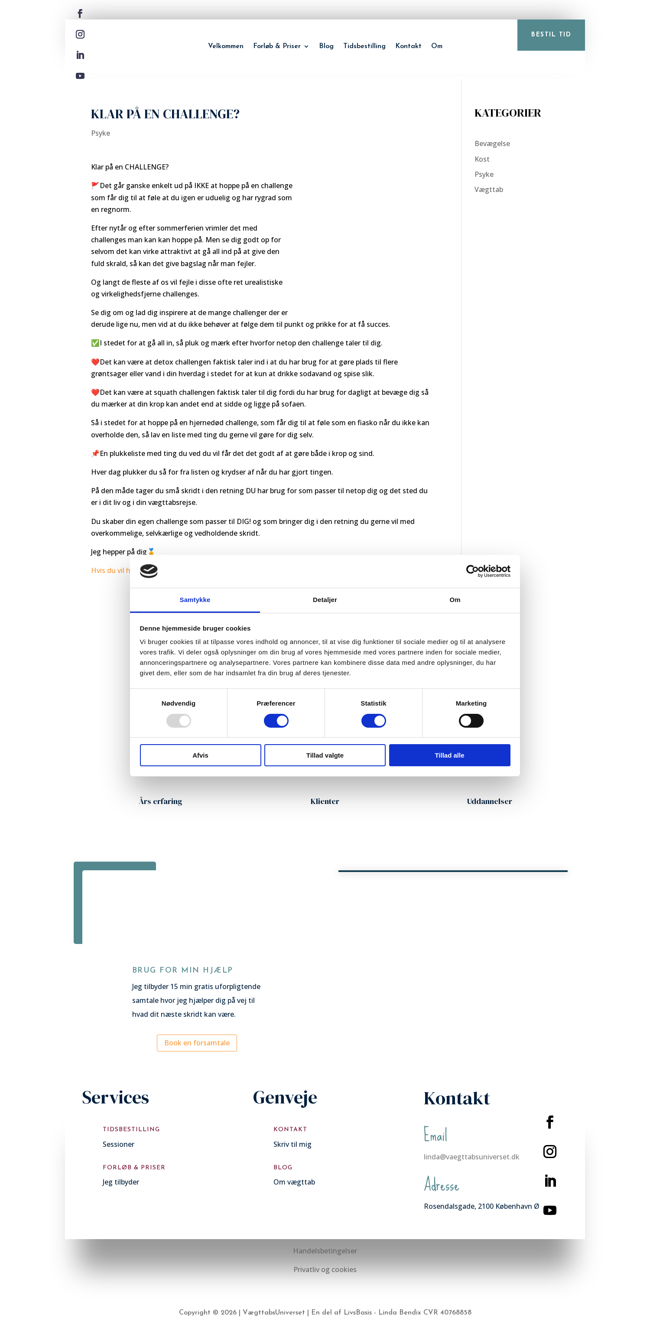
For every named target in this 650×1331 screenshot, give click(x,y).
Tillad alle (449, 755)
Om (436, 46)
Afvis (200, 755)
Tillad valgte (325, 755)
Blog (326, 46)
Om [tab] (454, 599)
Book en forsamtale (197, 1043)
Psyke (100, 133)
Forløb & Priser (277, 46)
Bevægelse (492, 143)
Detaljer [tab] (325, 599)
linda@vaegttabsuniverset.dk (472, 1157)
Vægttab (488, 189)
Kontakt (408, 46)
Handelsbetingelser (325, 1251)
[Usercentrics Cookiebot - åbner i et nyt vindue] (472, 571)
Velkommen (226, 46)
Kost (482, 159)
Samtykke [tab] (195, 599)
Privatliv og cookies (325, 1269)
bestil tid (551, 35)
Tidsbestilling (364, 46)
